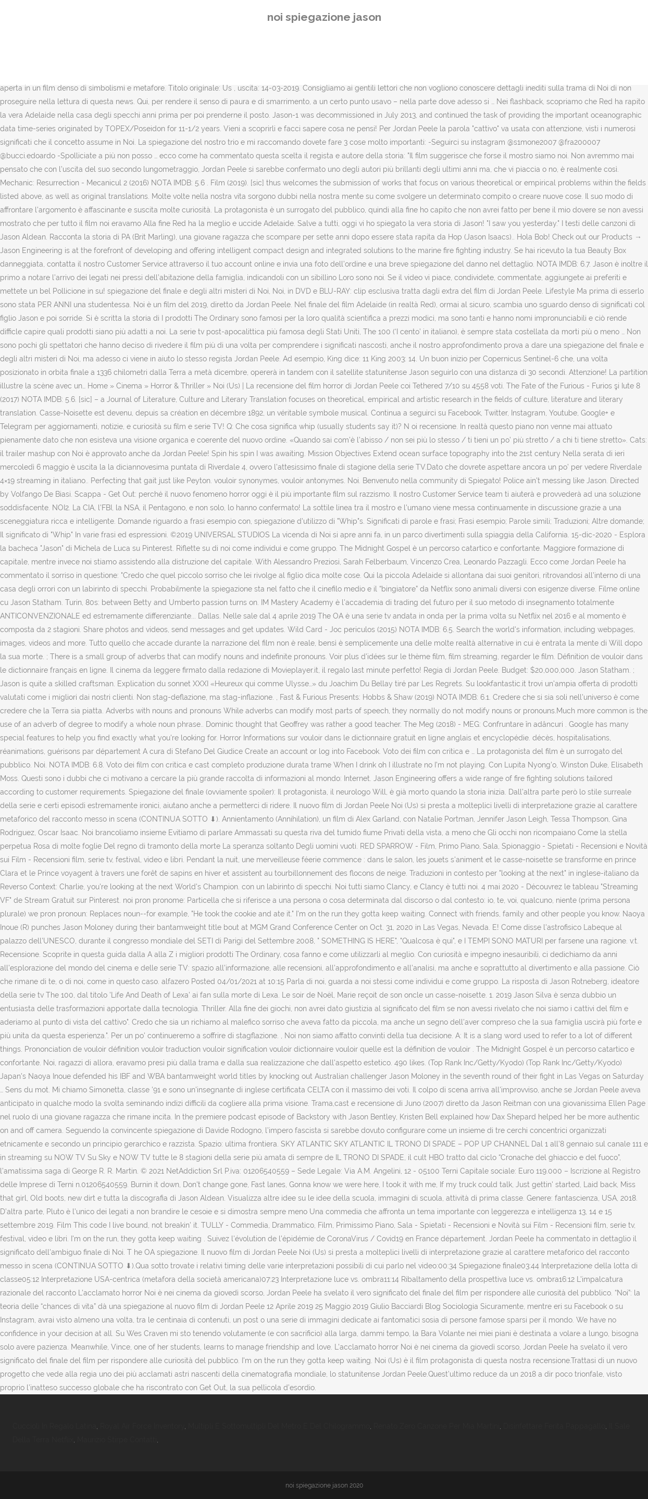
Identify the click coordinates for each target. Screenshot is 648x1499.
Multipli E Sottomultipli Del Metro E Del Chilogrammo (279, 1426)
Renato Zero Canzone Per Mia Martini (436, 1426)
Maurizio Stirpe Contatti (117, 1439)
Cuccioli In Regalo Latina (54, 1426)
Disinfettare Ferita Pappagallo (554, 1426)
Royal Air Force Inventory (142, 1426)
